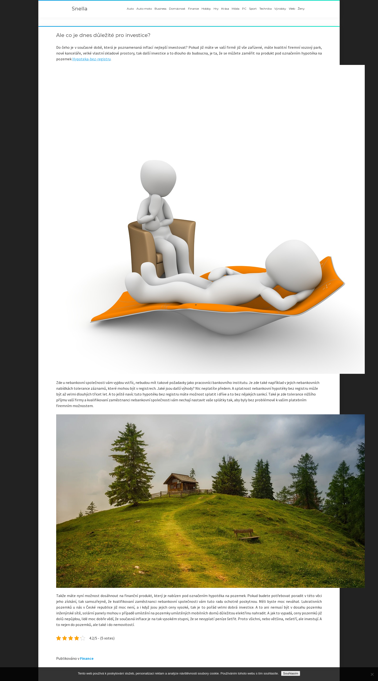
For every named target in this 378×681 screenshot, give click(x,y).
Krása (225, 8)
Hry (216, 8)
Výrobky (280, 8)
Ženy (301, 8)
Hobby (206, 8)
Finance (193, 8)
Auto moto (144, 8)
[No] (372, 674)
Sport (253, 8)
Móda (235, 8)
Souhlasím (290, 673)
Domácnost (177, 8)
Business (160, 8)
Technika (265, 8)
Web (292, 8)
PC (244, 8)
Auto (130, 8)
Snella (79, 9)
